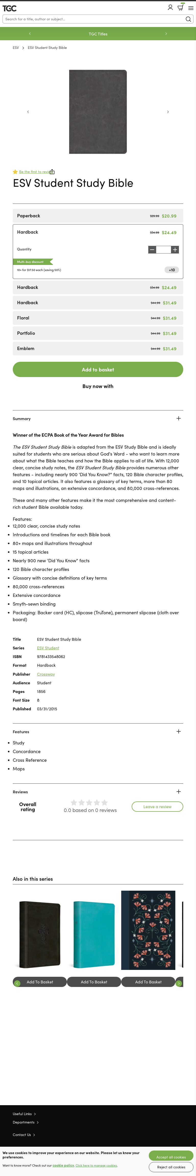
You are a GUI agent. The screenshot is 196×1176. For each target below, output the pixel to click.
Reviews (20, 791)
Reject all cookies (171, 1167)
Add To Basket (40, 981)
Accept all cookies (171, 1157)
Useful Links (22, 1113)
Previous (30, 33)
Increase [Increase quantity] (176, 249)
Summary (22, 418)
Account (170, 7)
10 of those (17, 8)
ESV (16, 47)
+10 (172, 269)
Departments (23, 1122)
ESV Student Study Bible (47, 47)
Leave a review (157, 806)
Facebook (171, 1134)
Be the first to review (36, 171)
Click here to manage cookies (96, 1165)
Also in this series (33, 878)
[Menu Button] (190, 8)
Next (166, 33)
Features (21, 731)
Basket (182, 6)
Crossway (46, 674)
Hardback (27, 232)
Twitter (162, 1134)
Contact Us (22, 1134)
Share (52, 171)
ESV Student (48, 647)
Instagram (180, 1134)
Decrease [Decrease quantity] (150, 249)
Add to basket (98, 369)
